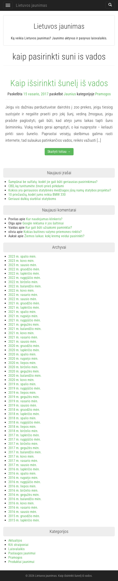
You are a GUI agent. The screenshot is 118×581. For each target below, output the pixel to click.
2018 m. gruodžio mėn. (24, 410)
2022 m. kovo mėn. (21, 290)
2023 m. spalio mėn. (22, 256)
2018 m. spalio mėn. (22, 418)
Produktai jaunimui (21, 562)
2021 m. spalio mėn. (22, 312)
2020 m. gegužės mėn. (24, 371)
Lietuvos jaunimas (31, 5)
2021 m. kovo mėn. (21, 333)
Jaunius (70, 94)
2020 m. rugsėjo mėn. (23, 359)
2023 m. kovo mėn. (21, 261)
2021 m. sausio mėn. (22, 342)
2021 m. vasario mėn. (23, 337)
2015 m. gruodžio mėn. (24, 516)
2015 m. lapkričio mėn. (24, 520)
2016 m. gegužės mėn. (24, 495)
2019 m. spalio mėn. (22, 384)
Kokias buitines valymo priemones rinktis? (53, 232)
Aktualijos (15, 540)
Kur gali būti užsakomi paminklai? (48, 228)
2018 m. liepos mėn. (22, 427)
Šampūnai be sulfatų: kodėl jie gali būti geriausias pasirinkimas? (52, 182)
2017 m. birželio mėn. (23, 444)
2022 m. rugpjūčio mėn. (24, 278)
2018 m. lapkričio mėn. (24, 414)
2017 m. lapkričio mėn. (24, 435)
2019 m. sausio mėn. (22, 405)
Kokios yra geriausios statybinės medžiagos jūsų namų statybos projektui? (59, 190)
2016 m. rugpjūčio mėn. (24, 482)
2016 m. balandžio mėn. (24, 499)
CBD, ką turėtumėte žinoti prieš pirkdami (36, 186)
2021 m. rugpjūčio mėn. (24, 320)
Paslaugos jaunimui (21, 553)
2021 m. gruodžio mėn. (24, 303)
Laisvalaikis (16, 549)
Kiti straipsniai (18, 545)
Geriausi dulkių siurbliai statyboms (32, 199)
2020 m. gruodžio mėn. (24, 346)
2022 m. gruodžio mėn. (24, 269)
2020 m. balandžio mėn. (24, 376)
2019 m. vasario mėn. (23, 401)
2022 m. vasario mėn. (23, 295)
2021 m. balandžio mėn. (24, 329)
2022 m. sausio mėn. (22, 299)
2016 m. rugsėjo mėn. (23, 478)
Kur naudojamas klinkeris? (44, 219)
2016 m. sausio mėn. (22, 512)
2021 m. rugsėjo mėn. (23, 316)
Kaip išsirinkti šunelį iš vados (59, 83)
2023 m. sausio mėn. (22, 265)
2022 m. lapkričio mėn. (24, 273)
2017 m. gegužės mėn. (24, 448)
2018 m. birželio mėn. (23, 431)
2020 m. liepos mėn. (22, 363)
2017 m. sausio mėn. (22, 465)
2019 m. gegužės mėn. (24, 397)
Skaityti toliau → (59, 152)
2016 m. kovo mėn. (21, 503)
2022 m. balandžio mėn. (24, 286)
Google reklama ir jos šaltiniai (43, 223)
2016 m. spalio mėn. (22, 473)
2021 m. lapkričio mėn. (24, 307)
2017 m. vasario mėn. (23, 461)
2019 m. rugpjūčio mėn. (24, 388)
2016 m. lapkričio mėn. (24, 469)
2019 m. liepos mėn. (22, 393)
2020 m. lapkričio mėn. (24, 350)
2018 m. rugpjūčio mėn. (24, 422)
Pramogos (103, 94)
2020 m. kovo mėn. (21, 380)
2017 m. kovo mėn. (21, 456)
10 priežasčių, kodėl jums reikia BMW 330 (37, 195)
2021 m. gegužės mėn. (24, 325)
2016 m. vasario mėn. (23, 507)
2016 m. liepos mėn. (22, 486)
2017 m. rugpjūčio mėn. (24, 439)
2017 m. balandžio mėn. (24, 452)
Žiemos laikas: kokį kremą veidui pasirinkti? (54, 236)
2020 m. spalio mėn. (22, 354)
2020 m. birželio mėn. (23, 367)
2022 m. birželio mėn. (23, 282)
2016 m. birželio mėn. (23, 490)
